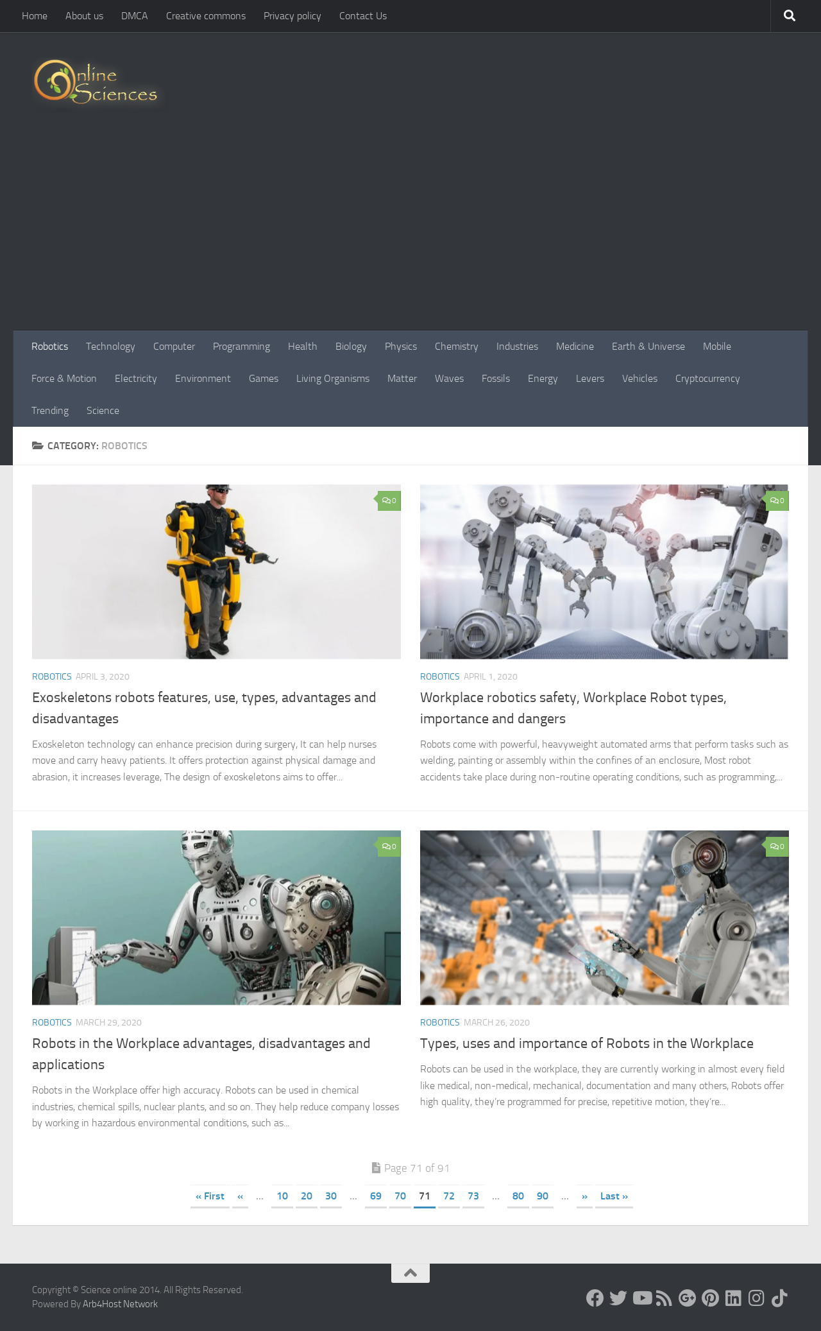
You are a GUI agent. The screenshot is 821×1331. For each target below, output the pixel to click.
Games (263, 378)
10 (282, 1196)
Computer (174, 346)
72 (449, 1196)
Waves (449, 378)
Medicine (575, 346)
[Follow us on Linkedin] (734, 1298)
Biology (351, 346)
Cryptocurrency (707, 378)
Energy (543, 378)
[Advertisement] (410, 234)
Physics (401, 346)
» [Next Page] (585, 1196)
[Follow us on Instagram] (757, 1298)
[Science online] (595, 1298)
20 (306, 1196)
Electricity (136, 378)
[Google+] (688, 1298)
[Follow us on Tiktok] (780, 1298)
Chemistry (456, 346)
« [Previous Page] (240, 1196)
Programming (241, 346)
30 (331, 1196)
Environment (203, 378)
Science (103, 410)
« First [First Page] (210, 1196)
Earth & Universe (648, 346)
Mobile (717, 346)
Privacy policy (292, 16)
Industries (517, 346)
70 (400, 1196)
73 (473, 1196)
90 (542, 1196)
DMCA (134, 16)
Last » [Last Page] (614, 1196)
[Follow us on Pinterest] (711, 1298)
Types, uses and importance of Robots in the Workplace (587, 1043)
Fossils (496, 378)
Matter (402, 378)
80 (518, 1196)
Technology (110, 346)
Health (302, 346)
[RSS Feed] (664, 1298)
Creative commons (206, 16)
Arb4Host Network (120, 1304)
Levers (590, 378)
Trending (50, 410)
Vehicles (639, 378)
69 (376, 1196)
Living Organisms (332, 378)
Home (34, 16)
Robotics (49, 346)
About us (84, 16)
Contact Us (363, 16)
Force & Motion (64, 378)
